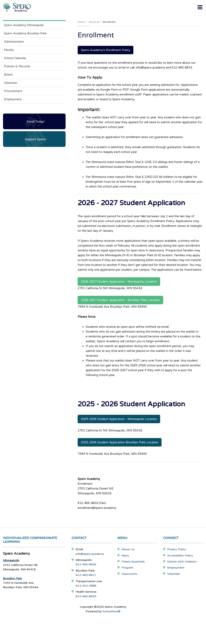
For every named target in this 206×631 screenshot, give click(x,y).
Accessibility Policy (180, 555)
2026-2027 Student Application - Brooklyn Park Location (120, 300)
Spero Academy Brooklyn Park (25, 33)
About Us (94, 21)
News (125, 555)
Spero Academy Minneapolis (24, 25)
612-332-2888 (86, 585)
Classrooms (129, 574)
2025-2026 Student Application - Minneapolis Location (119, 419)
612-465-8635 (86, 596)
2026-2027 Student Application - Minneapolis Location (119, 281)
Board (8, 74)
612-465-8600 (86, 564)
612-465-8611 (86, 575)
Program (127, 567)
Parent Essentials (133, 561)
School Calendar (15, 58)
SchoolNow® (112, 611)
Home (81, 21)
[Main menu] (200, 7)
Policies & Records (17, 66)
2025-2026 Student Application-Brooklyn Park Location (119, 442)
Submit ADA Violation (182, 561)
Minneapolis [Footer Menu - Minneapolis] (11, 560)
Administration (14, 41)
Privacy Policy (176, 549)
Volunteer (10, 83)
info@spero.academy (90, 554)
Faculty (9, 50)
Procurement (13, 91)
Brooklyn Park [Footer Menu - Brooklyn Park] (12, 578)
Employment (13, 99)
